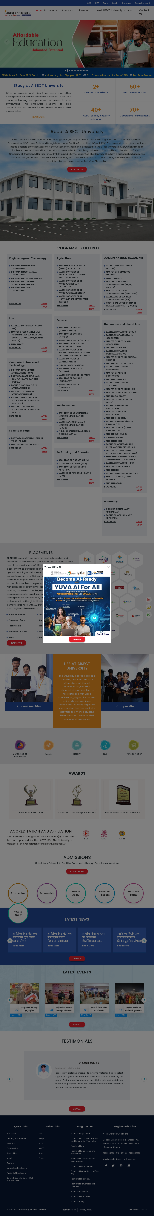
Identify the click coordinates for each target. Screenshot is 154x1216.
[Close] (108, 567)
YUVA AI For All (53, 567)
